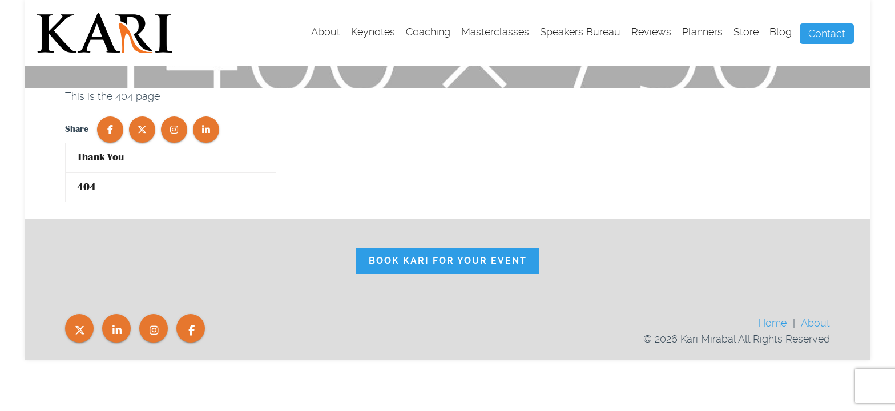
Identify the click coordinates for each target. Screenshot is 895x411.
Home (772, 323)
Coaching (428, 32)
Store (746, 32)
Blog (780, 32)
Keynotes (373, 32)
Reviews (651, 32)
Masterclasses (495, 32)
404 (86, 187)
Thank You (100, 157)
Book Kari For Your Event (448, 260)
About (325, 32)
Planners (702, 32)
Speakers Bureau (580, 32)
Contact (826, 33)
